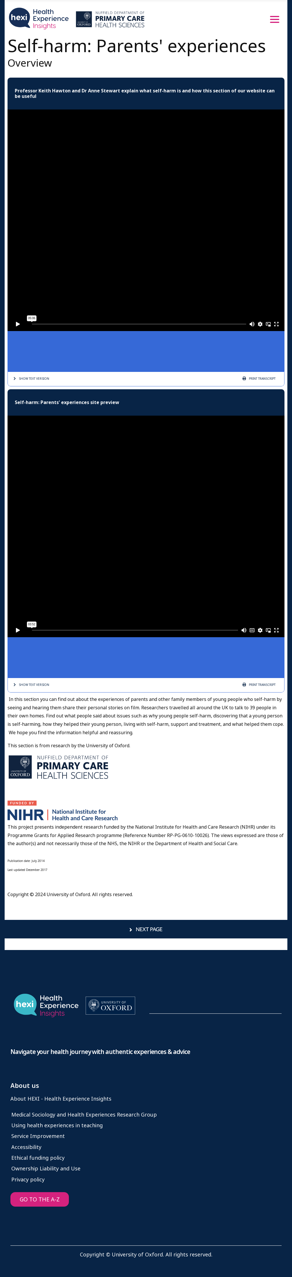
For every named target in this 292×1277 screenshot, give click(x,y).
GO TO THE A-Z (40, 1199)
